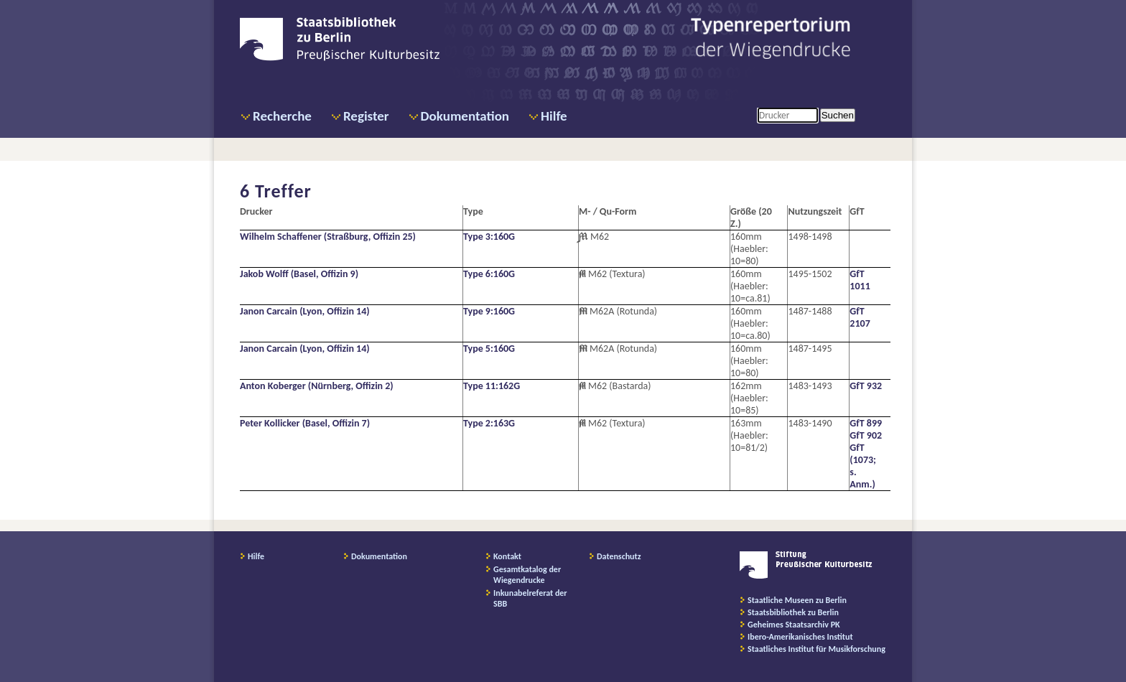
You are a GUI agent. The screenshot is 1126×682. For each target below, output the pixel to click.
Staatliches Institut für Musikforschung (816, 649)
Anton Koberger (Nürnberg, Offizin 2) (317, 386)
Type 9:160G (489, 311)
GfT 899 (866, 423)
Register (366, 116)
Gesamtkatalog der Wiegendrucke (527, 574)
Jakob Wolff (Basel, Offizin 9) (299, 274)
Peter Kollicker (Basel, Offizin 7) (305, 423)
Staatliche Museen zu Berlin (797, 600)
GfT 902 (866, 435)
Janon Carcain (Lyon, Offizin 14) (305, 311)
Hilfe (554, 116)
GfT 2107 (860, 317)
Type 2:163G (489, 423)
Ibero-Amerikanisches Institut (800, 637)
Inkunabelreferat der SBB (530, 598)
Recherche (282, 116)
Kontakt (507, 556)
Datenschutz (619, 556)
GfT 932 (866, 386)
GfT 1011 (860, 280)
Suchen (838, 115)
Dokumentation (465, 116)
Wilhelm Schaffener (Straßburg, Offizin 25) (328, 236)
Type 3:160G (489, 236)
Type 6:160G (489, 274)
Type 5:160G (489, 348)
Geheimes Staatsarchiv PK (794, 625)
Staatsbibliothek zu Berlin (793, 612)
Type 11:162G (491, 386)
